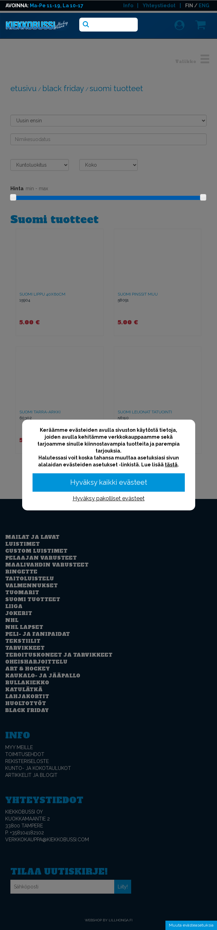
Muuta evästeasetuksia (191, 925)
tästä (171, 464)
